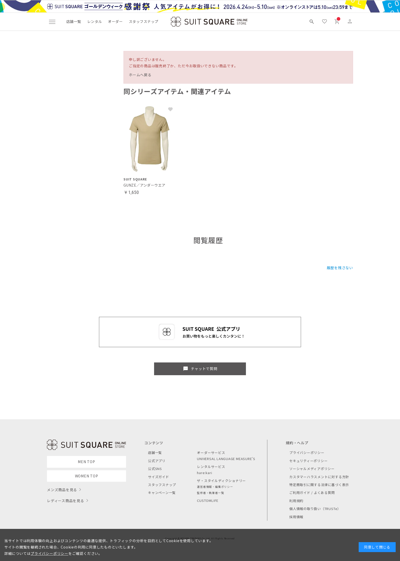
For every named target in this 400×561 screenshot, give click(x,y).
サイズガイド (158, 476)
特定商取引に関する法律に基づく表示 (319, 484)
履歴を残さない (340, 267)
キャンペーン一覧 (162, 492)
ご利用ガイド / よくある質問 (312, 492)
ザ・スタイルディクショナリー (221, 480)
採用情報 (296, 516)
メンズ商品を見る (62, 489)
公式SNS (155, 468)
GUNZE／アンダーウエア (144, 185)
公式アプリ (157, 460)
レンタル (94, 21)
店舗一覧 (73, 21)
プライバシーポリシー (306, 452)
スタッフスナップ (143, 21)
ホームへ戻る (140, 74)
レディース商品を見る (65, 500)
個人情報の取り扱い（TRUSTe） (315, 508)
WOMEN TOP (86, 475)
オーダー (115, 21)
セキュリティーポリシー (308, 460)
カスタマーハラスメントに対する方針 (319, 476)
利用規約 (296, 500)
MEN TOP (86, 461)
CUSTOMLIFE (207, 500)
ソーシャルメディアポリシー (312, 468)
